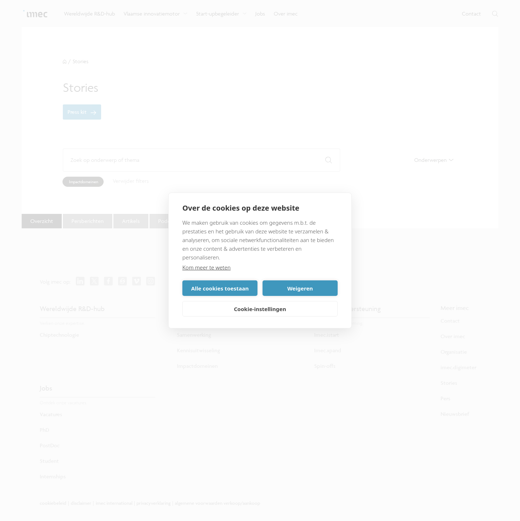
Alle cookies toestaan (219, 288)
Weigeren (300, 288)
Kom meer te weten (206, 267)
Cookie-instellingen (260, 309)
